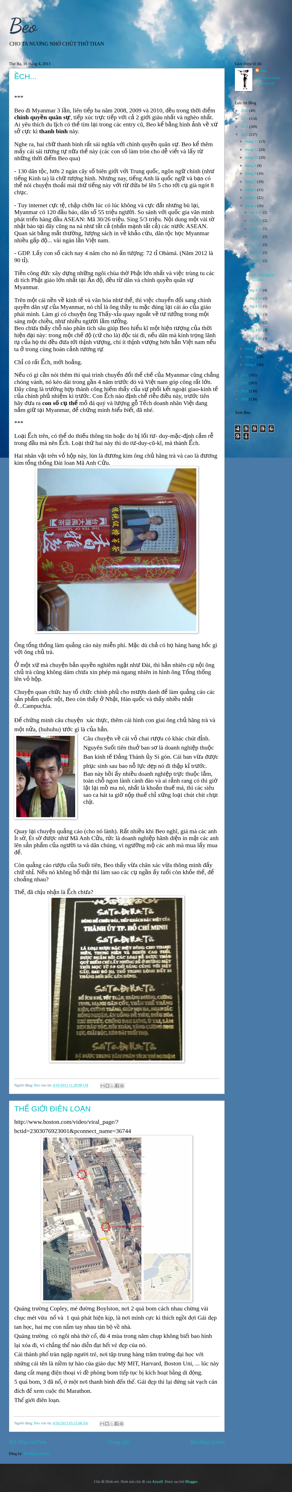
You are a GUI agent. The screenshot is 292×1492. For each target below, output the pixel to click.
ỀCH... (25, 76)
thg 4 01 (256, 338)
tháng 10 (252, 157)
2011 (245, 383)
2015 (245, 118)
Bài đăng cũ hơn (207, 1442)
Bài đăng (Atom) (36, 1454)
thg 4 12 (256, 314)
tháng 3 (251, 349)
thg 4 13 (256, 306)
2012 (245, 375)
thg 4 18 (256, 252)
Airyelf (157, 1482)
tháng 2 (251, 357)
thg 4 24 (256, 220)
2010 (245, 391)
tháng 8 (251, 173)
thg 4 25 (256, 212)
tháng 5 (251, 198)
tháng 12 (252, 141)
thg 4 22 (256, 229)
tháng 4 (251, 206)
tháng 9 (251, 165)
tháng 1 (251, 365)
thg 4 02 (256, 330)
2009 (245, 399)
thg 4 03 (256, 322)
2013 (245, 134)
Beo (23, 25)
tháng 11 (252, 149)
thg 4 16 (256, 261)
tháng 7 (251, 182)
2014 (245, 127)
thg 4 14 (256, 298)
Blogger (191, 1482)
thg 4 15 (256, 290)
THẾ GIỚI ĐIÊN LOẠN (52, 1109)
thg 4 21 (256, 236)
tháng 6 (251, 190)
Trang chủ (118, 1442)
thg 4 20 (256, 245)
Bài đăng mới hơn (28, 1442)
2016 (245, 111)
